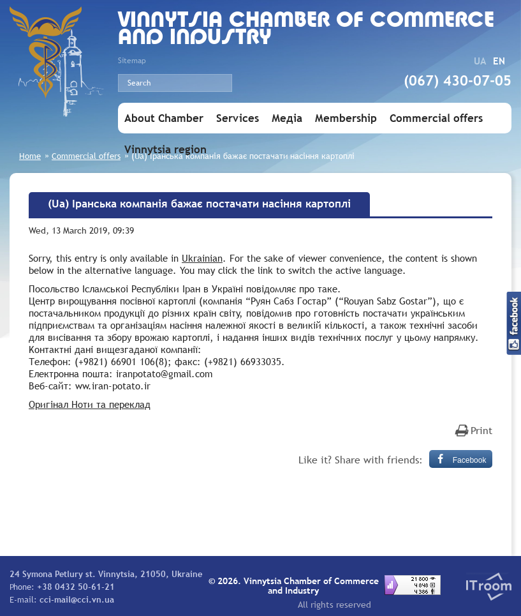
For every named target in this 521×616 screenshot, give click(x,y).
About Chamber (163, 118)
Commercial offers (436, 118)
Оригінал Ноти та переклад (89, 404)
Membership (346, 118)
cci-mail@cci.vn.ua (77, 599)
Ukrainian (202, 258)
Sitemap (132, 60)
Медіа (287, 118)
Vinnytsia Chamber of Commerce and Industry (306, 30)
